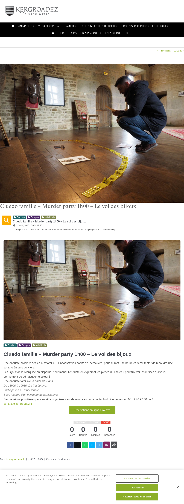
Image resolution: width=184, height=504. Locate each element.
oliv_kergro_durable (14, 459)
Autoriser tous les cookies (137, 496)
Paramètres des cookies (137, 478)
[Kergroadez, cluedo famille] (92, 133)
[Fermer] (178, 487)
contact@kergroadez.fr (18, 403)
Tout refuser (137, 487)
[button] (127, 33)
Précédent (165, 50)
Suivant (178, 50)
